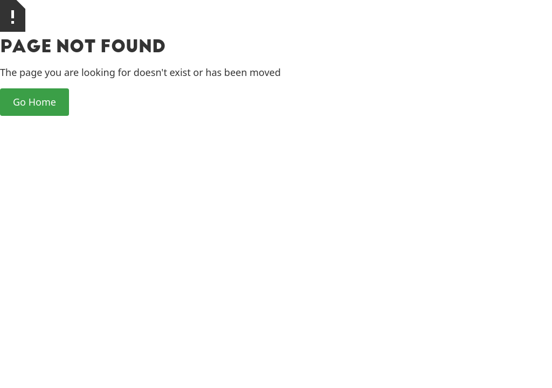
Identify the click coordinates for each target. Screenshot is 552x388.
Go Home (34, 101)
